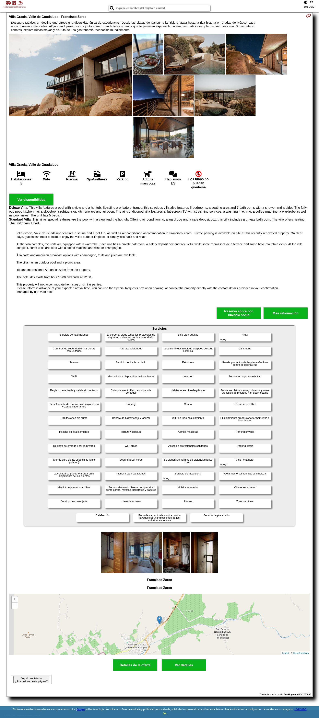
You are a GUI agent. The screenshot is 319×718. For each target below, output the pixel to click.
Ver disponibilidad (31, 199)
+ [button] (14, 599)
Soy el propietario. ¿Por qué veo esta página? (31, 680)
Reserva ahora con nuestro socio (238, 313)
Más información (285, 313)
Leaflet (285, 653)
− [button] (14, 606)
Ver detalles (184, 665)
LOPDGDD (300, 709)
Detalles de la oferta (135, 665)
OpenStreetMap (301, 653)
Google (81, 709)
